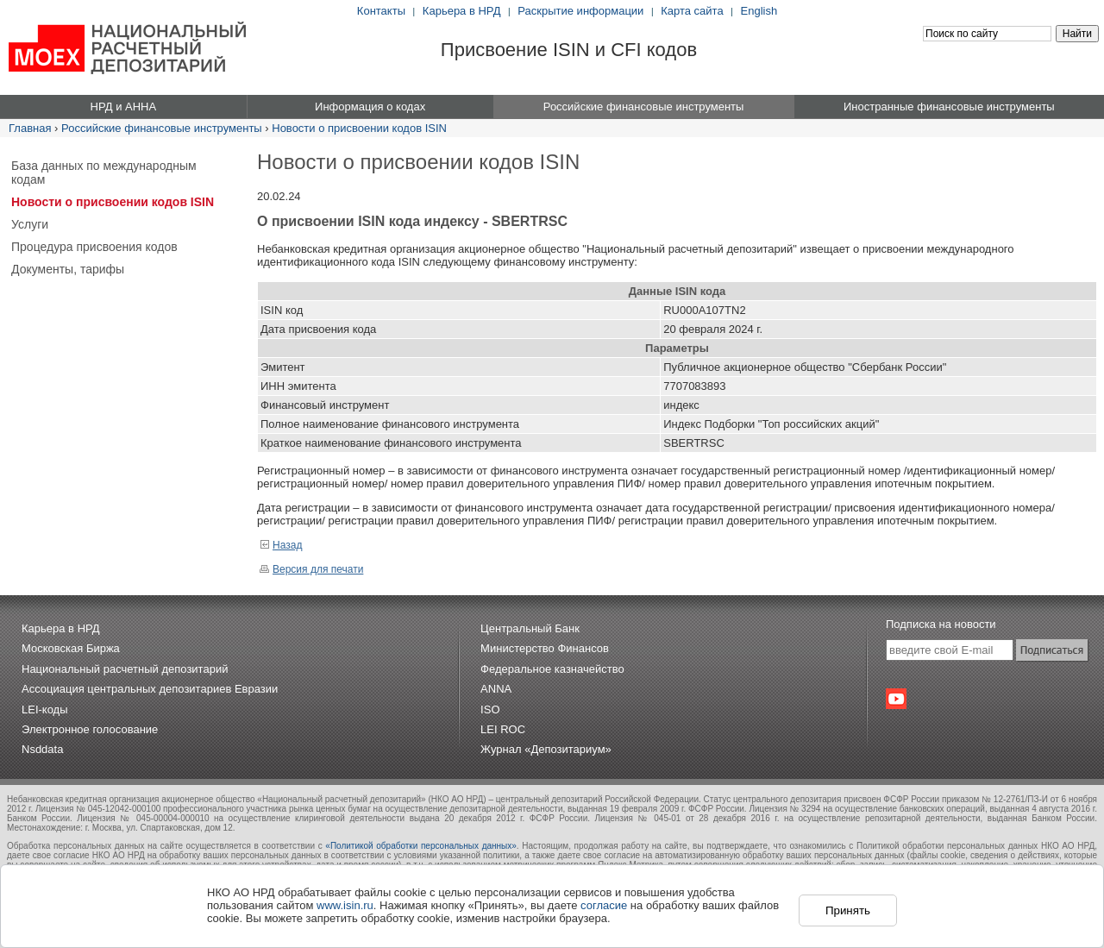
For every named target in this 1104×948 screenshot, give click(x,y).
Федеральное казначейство (552, 668)
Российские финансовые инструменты (161, 128)
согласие (603, 905)
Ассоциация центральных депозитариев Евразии (150, 688)
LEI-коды (45, 709)
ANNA (495, 688)
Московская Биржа (71, 648)
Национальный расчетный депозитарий (125, 668)
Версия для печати (311, 569)
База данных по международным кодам (104, 172)
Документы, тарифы (67, 269)
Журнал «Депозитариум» (546, 749)
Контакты (381, 10)
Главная (30, 128)
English (759, 10)
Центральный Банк (530, 628)
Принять (847, 910)
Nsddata (42, 749)
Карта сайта (692, 10)
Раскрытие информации (580, 10)
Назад (281, 545)
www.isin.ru (345, 905)
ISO (489, 709)
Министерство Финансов (544, 648)
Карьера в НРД (462, 10)
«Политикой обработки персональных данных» (421, 846)
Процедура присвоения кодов (94, 247)
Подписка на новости (941, 624)
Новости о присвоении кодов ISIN (359, 128)
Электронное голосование (90, 729)
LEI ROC (502, 729)
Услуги (29, 224)
